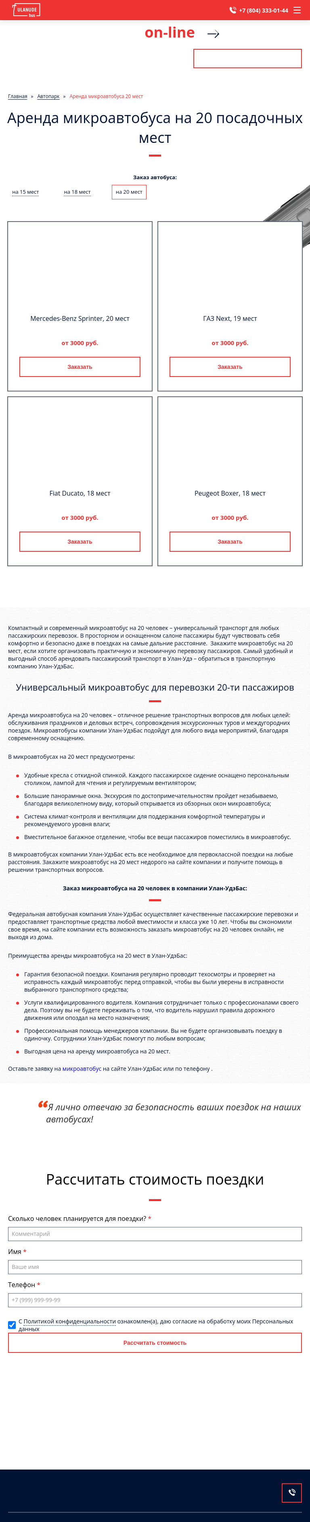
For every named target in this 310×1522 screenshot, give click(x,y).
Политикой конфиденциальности (69, 1321)
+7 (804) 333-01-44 (263, 10)
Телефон (22, 1284)
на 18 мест (77, 191)
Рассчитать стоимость (247, 58)
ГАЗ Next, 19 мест (230, 318)
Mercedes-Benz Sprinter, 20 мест (80, 318)
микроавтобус (82, 1068)
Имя (15, 1251)
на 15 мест (25, 191)
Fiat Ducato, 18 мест (79, 493)
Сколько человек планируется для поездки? (78, 1218)
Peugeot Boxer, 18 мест (230, 493)
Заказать (79, 367)
